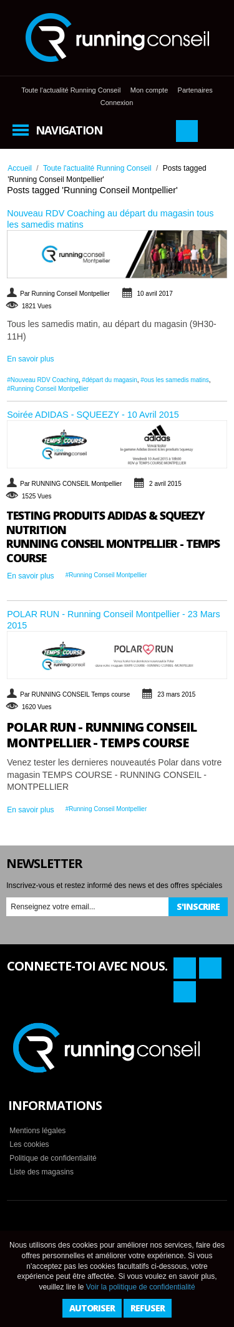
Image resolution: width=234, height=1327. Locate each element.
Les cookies (29, 1144)
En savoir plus (30, 359)
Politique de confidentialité (52, 1158)
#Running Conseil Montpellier (48, 388)
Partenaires (195, 90)
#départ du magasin (109, 379)
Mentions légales (37, 1130)
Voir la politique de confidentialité (140, 1287)
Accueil (19, 168)
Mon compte (149, 90)
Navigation (69, 130)
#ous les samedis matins (174, 379)
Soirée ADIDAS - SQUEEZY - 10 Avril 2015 (92, 415)
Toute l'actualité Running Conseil (70, 90)
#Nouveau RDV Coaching (43, 379)
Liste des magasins (41, 1172)
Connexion (117, 102)
